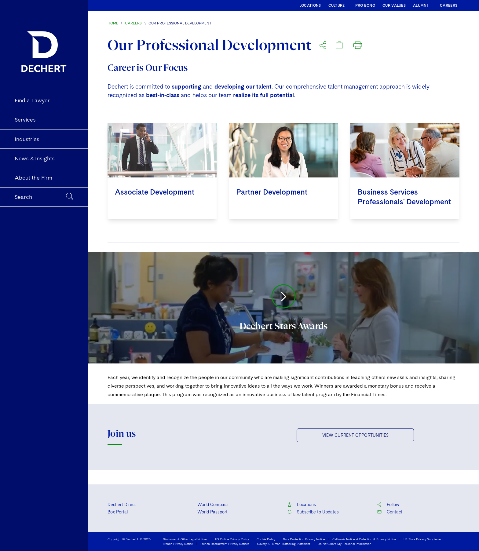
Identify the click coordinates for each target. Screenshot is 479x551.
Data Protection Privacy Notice (304, 539)
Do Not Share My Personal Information (344, 544)
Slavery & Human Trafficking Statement (283, 544)
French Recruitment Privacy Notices (224, 544)
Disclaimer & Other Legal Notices (185, 539)
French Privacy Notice (178, 544)
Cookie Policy (266, 539)
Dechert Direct (122, 504)
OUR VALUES (394, 5)
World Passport (212, 511)
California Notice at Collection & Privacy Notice (364, 539)
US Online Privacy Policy (232, 539)
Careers (133, 23)
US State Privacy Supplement (423, 539)
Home (113, 23)
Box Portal (118, 511)
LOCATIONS (310, 5)
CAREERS (448, 5)
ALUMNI (420, 5)
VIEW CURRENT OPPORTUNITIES (355, 435)
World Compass (213, 504)
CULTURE (336, 5)
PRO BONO (365, 5)
